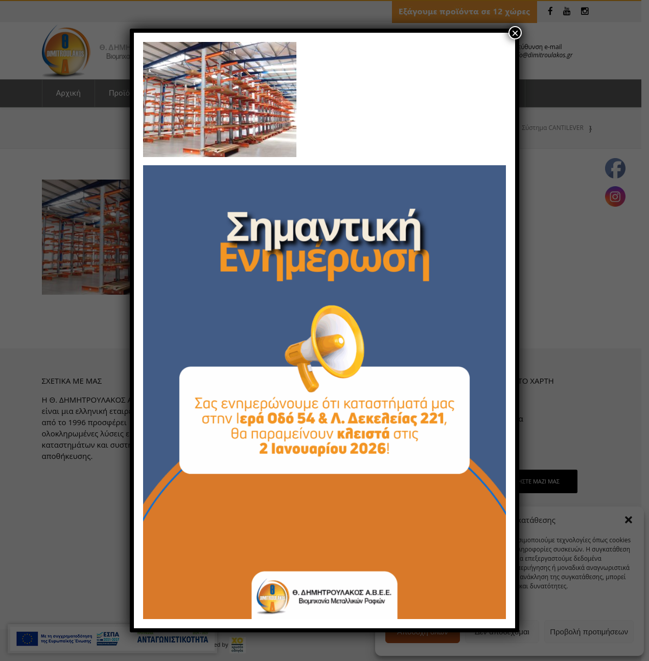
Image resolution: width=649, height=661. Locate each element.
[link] (219, 98)
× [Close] (515, 32)
